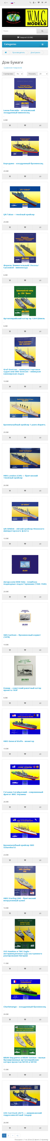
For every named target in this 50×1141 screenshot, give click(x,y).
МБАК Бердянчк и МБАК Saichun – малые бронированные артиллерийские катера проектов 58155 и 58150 (24, 1059)
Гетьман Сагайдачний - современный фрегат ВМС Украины (23, 793)
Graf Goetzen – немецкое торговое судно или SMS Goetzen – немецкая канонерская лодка (22, 371)
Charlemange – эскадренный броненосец (24, 1006)
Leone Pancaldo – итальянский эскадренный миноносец (19, 111)
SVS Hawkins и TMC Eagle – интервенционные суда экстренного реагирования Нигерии (22, 953)
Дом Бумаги (35, 52)
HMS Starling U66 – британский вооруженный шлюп (19, 899)
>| (17, 1135)
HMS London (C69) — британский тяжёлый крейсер (20, 476)
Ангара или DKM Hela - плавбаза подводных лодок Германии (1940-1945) (25, 582)
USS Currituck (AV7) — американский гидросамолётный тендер (22, 1114)
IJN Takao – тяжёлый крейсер (19, 214)
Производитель (18, 52)
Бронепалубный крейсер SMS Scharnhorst (18, 846)
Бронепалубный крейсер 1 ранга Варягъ (24, 424)
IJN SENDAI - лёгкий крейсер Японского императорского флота (23, 529)
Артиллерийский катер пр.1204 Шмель (24, 318)
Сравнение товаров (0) (13, 68)
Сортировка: (8, 74)
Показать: (32, 74)
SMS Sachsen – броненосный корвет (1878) (22, 636)
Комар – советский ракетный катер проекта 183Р (22, 689)
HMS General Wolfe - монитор (18, 741)
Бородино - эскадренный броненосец (23, 163)
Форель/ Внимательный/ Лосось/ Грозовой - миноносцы (21, 266)
